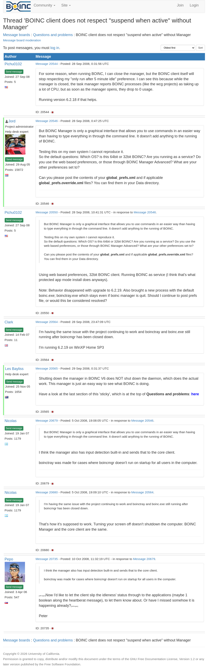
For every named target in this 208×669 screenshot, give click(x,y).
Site (66, 5)
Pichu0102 (13, 64)
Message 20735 (47, 559)
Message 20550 (47, 212)
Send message (14, 71)
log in (54, 48)
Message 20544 (47, 63)
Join (180, 5)
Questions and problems (53, 35)
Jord (11, 121)
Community (44, 5)
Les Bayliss (14, 369)
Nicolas (11, 421)
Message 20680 (47, 492)
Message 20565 (47, 368)
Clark (9, 322)
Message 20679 (47, 420)
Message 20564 (47, 322)
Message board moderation (22, 40)
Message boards (16, 35)
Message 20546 (47, 121)
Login (194, 5)
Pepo (9, 559)
